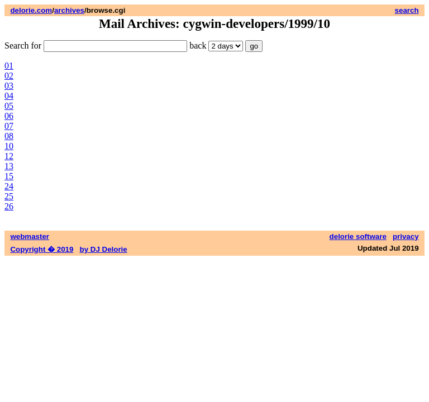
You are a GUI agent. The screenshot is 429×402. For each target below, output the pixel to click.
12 (8, 156)
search (407, 10)
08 (8, 136)
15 (8, 176)
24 (8, 186)
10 (8, 146)
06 (8, 116)
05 (8, 106)
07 (8, 126)
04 (8, 95)
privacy (406, 236)
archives (69, 10)
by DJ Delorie (103, 249)
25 (8, 196)
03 (8, 85)
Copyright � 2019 (41, 249)
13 (8, 166)
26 (8, 206)
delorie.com (31, 10)
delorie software (358, 236)
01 (8, 65)
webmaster (29, 236)
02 (8, 75)
